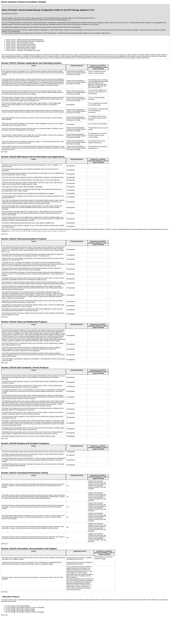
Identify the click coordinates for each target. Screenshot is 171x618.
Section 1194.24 (11, 44)
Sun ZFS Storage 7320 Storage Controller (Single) (20, 610)
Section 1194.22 (11, 41)
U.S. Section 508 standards (55, 30)
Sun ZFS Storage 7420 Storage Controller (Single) (20, 609)
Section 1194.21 (11, 40)
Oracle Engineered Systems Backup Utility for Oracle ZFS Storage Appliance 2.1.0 (47, 20)
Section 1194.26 (11, 47)
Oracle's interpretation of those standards (82, 30)
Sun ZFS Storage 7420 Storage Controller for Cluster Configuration (24, 607)
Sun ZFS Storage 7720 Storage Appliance (17, 606)
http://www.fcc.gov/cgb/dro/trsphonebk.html (78, 582)
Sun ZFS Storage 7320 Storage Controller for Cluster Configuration (24, 612)
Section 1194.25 (11, 46)
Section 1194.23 (11, 43)
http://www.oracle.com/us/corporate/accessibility (73, 33)
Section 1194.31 (11, 49)
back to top (4, 152)
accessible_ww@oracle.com (102, 33)
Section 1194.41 (11, 50)
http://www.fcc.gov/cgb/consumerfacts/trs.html (79, 579)
